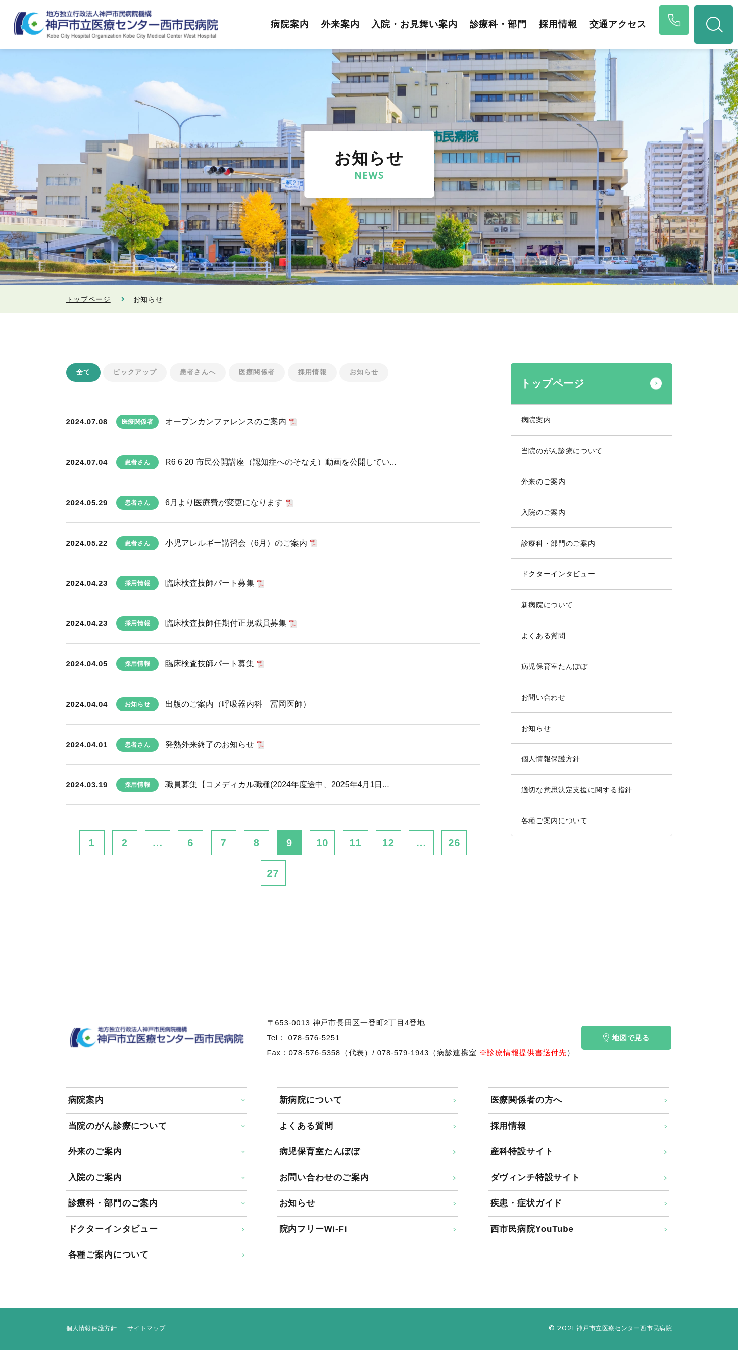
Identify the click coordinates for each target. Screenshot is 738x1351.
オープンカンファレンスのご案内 (225, 422)
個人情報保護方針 (551, 759)
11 (356, 843)
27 (273, 874)
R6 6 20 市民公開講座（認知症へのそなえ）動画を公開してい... (281, 463)
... (158, 843)
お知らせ (377, 373)
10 (322, 843)
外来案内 (331, 24)
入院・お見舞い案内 (405, 24)
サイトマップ (146, 1329)
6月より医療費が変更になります (224, 503)
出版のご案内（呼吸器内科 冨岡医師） (238, 704)
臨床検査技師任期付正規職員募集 (225, 624)
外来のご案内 (543, 481)
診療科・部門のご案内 (558, 543)
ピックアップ (138, 373)
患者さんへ (203, 373)
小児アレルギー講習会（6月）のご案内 (236, 543)
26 (454, 843)
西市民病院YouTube (532, 1230)
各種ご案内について (554, 820)
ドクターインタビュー (558, 574)
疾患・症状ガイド (526, 1204)
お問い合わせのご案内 (324, 1178)
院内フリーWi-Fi (313, 1230)
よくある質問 (543, 636)
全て (84, 373)
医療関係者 (264, 373)
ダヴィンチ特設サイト (535, 1178)
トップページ (88, 299)
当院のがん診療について (562, 451)
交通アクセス (608, 24)
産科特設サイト (522, 1152)
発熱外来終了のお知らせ (209, 745)
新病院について (547, 605)
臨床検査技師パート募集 (209, 584)
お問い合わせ (543, 697)
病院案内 (281, 24)
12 (388, 843)
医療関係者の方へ (526, 1101)
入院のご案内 (543, 512)
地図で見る (626, 1038)
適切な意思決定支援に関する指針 (577, 790)
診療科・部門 (489, 24)
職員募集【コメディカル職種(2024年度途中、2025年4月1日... (277, 785)
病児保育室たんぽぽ (554, 666)
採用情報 (549, 24)
